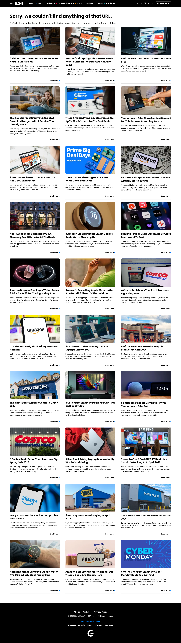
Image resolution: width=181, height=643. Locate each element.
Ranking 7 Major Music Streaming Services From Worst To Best (146, 235)
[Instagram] (145, 3)
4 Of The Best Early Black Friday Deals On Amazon (33, 348)
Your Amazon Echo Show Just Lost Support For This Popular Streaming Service (146, 120)
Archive (86, 612)
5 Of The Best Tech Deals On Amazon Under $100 (146, 60)
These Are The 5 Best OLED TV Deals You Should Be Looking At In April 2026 (144, 461)
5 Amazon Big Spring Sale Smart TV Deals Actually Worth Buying (145, 179)
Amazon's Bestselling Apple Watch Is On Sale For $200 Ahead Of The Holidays (89, 292)
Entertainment (66, 3)
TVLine (89, 625)
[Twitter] (141, 3)
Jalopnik (81, 625)
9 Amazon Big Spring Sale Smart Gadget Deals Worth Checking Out (89, 235)
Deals (100, 3)
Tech (40, 3)
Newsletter (163, 3)
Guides (90, 3)
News (32, 3)
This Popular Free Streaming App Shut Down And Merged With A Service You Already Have (32, 121)
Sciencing (98, 625)
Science (51, 3)
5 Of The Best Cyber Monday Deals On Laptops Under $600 (87, 348)
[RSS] (152, 3)
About (77, 612)
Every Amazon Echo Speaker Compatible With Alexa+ (34, 517)
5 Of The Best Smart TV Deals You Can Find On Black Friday (90, 404)
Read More (54, 80)
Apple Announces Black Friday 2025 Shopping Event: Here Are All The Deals (32, 235)
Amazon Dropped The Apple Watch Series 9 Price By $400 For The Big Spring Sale (34, 292)
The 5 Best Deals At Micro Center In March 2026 (34, 404)
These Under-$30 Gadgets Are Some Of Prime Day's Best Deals (88, 179)
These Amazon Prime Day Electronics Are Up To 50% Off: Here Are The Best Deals (89, 119)
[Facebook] (138, 3)
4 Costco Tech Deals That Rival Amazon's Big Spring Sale (145, 292)
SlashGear (109, 625)
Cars (80, 3)
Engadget (72, 625)
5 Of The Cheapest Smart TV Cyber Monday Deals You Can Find (141, 573)
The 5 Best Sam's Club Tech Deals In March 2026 (145, 517)
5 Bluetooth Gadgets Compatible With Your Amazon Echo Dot (143, 404)
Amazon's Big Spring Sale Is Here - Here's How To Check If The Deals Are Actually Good (89, 61)
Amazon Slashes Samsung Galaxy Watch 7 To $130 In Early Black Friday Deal (34, 573)
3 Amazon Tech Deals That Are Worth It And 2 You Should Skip (32, 179)
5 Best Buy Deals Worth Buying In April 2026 (87, 517)
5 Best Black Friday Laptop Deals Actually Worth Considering (89, 461)
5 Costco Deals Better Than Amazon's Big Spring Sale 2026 (34, 461)
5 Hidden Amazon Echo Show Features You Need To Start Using (34, 60)
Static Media (79, 616)
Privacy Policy (100, 612)
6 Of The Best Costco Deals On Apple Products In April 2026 (142, 348)
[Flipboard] (149, 3)
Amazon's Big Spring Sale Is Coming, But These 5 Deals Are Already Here (89, 573)
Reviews (110, 3)
